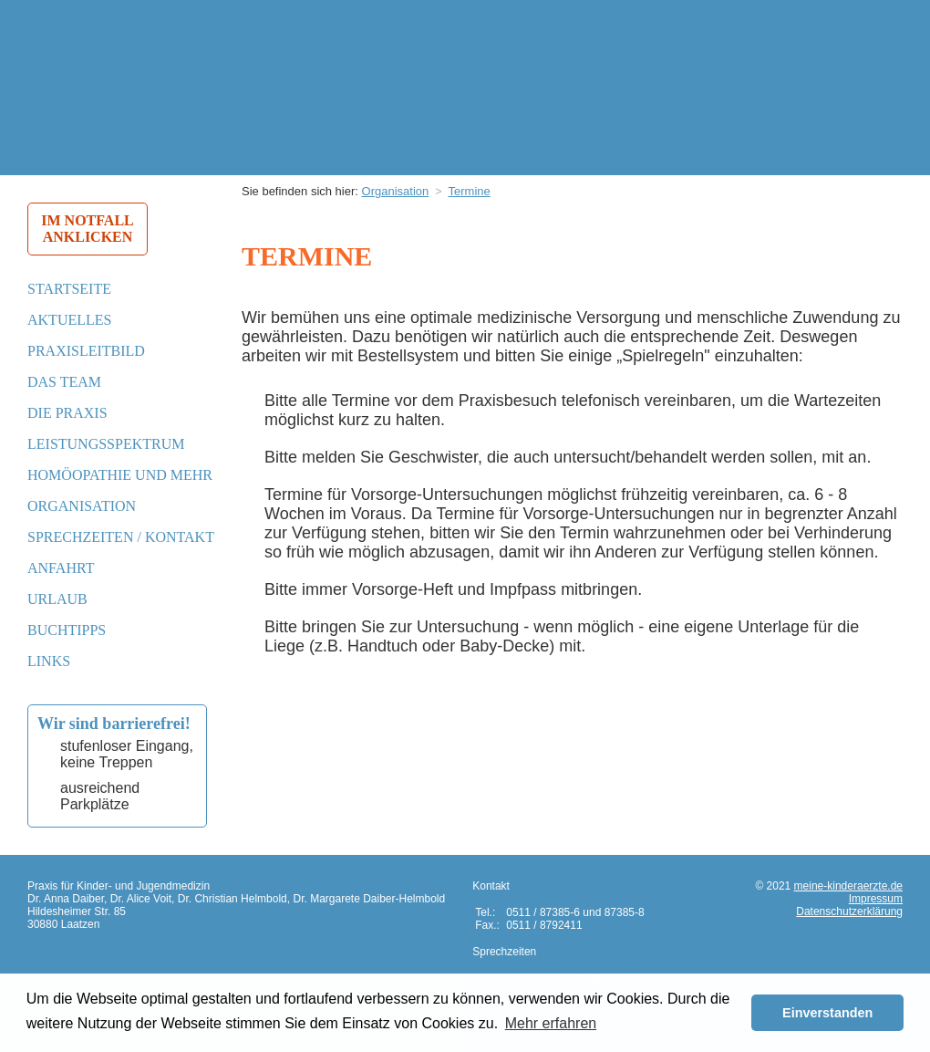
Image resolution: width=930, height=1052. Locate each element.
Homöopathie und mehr (119, 475)
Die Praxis (67, 413)
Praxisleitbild (86, 351)
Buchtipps (66, 630)
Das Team (64, 382)
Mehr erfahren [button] (551, 1023)
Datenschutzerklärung (849, 911)
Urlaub (57, 599)
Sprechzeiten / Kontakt (120, 537)
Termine (470, 191)
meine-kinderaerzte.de (848, 886)
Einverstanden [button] (827, 1012)
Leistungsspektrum (105, 444)
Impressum (876, 898)
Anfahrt (60, 568)
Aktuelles (69, 320)
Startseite (69, 289)
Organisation (81, 506)
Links (48, 661)
